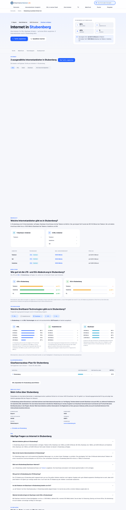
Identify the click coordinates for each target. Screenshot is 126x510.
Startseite (16, 7)
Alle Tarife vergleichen (67, 60)
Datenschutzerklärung (103, 492)
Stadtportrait (41, 51)
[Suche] (18, 499)
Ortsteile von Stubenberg (19, 354)
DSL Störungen (51, 500)
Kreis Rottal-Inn (23, 22)
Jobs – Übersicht (76, 492)
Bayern (15, 22)
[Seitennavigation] (63, 51)
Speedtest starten (38, 39)
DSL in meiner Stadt (52, 7)
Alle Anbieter (67, 7)
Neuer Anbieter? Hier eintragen (80, 495)
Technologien (30, 51)
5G (18, 201)
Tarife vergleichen (19, 39)
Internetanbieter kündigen (54, 492)
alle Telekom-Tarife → (41, 76)
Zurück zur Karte (63, 472)
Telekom (43, 394)
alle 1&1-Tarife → (40, 125)
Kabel (23, 67)
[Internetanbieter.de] (20, 3)
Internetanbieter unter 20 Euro (55, 495)
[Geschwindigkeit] (43, 67)
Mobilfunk (88, 7)
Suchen (28, 499)
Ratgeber (110, 7)
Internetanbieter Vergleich (32, 7)
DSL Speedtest (76, 489)
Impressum (100, 495)
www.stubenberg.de (70, 350)
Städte (19, 11)
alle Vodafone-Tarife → (46, 104)
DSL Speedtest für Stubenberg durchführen (25, 309)
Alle (13, 67)
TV (78, 7)
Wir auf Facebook (102, 489)
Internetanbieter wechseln (54, 489)
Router (99, 7)
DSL (18, 67)
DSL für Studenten (52, 497)
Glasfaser (30, 67)
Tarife (13, 51)
